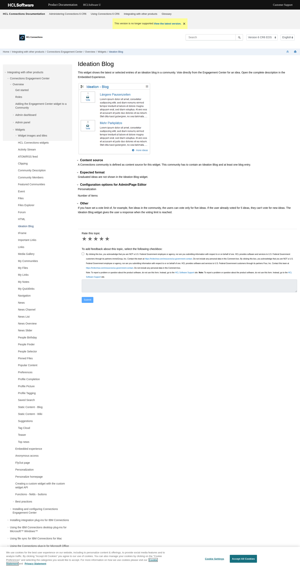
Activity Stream (27, 149)
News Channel (26, 309)
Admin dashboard (25, 114)
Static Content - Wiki (30, 414)
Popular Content (27, 365)
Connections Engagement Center (64, 51)
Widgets (102, 51)
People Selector (27, 351)
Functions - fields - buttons (31, 494)
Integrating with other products (140, 13)
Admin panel (22, 122)
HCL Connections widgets (33, 142)
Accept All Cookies (243, 560)
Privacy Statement (35, 565)
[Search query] (214, 37)
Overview (90, 51)
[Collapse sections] (287, 52)
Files (21, 198)
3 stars (96, 239)
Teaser (22, 434)
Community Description (32, 170)
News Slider (25, 330)
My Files (23, 267)
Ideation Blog (116, 51)
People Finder (26, 344)
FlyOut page (22, 462)
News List (24, 316)
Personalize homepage (29, 476)
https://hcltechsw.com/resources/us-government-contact (168, 259)
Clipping (23, 163)
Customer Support (283, 4)
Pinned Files (25, 358)
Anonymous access (26, 455)
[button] (5, 72)
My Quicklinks (26, 288)
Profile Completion (29, 379)
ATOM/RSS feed (28, 156)
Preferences (25, 372)
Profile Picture (26, 386)
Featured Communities (31, 184)
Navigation (24, 295)
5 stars (107, 239)
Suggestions (25, 421)
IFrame (22, 233)
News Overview (27, 323)
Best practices (23, 501)
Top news (23, 441)
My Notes (23, 281)
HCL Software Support (184, 273)
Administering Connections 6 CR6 (67, 13)
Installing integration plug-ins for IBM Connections (39, 520)
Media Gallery (26, 253)
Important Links (27, 239)
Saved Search (26, 400)
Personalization (24, 469)
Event (21, 191)
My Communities (28, 261)
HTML (21, 219)
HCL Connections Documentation (24, 13)
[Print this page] (295, 52)
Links (21, 247)
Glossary (166, 13)
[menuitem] (68, 14)
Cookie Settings (214, 560)
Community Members (30, 177)
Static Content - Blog (30, 407)
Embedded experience (28, 448)
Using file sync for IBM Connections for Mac (36, 538)
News (21, 302)
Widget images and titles (32, 135)
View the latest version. (167, 23)
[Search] (239, 37)
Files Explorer (26, 205)
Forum (22, 212)
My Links (23, 274)
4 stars (102, 239)
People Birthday (27, 337)
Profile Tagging (27, 393)
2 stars (90, 239)
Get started (22, 90)
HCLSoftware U (92, 4)
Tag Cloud (24, 427)
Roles (18, 96)
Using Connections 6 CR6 (105, 13)
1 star (84, 239)
